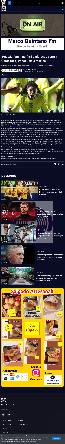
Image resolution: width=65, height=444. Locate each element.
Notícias (5, 432)
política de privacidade (29, 441)
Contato (20, 420)
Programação (7, 424)
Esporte (4, 75)
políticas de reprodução (36, 158)
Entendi (56, 439)
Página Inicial (7, 420)
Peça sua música (23, 424)
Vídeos (5, 428)
